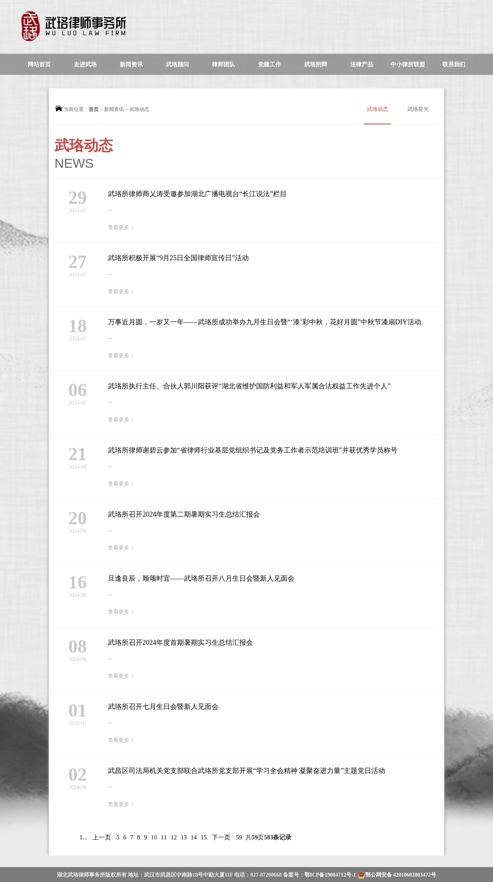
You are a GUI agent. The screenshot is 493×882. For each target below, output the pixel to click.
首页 (94, 109)
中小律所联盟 (407, 64)
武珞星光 (418, 109)
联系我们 (453, 64)
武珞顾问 (177, 64)
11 (164, 837)
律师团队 (223, 64)
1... (83, 837)
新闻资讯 (131, 64)
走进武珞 (85, 64)
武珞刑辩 (315, 64)
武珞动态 (377, 115)
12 (173, 837)
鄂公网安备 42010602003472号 (397, 875)
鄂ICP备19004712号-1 (330, 875)
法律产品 (361, 64)
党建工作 (269, 64)
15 (203, 837)
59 (239, 837)
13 (183, 837)
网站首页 (39, 64)
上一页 (102, 837)
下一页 (221, 837)
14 (193, 837)
